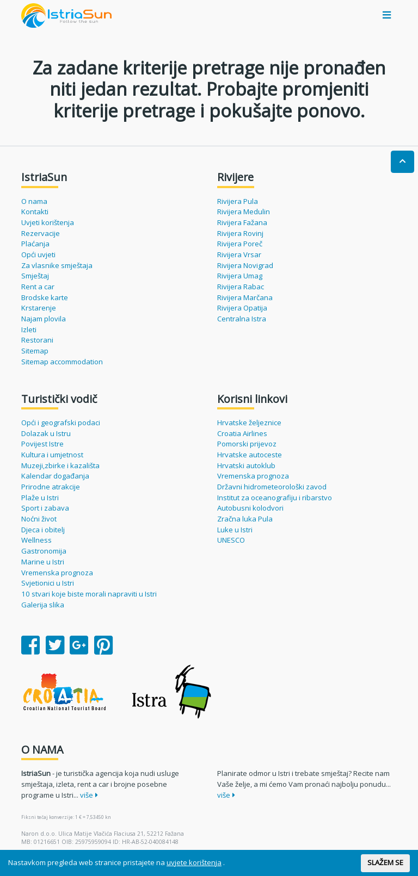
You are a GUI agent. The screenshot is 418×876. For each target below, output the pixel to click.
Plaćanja (35, 243)
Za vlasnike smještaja (57, 265)
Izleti (28, 329)
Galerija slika (42, 605)
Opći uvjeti (38, 254)
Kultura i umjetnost (52, 454)
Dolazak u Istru (46, 433)
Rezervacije (40, 233)
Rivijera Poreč (239, 243)
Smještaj (35, 276)
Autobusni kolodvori (250, 508)
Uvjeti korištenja (47, 222)
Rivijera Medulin (243, 211)
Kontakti (34, 211)
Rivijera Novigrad (245, 265)
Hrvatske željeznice (249, 422)
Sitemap (34, 351)
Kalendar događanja (55, 476)
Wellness (36, 540)
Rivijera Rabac (240, 286)
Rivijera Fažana (242, 222)
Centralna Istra (241, 319)
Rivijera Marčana (245, 297)
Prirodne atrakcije (50, 487)
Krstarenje (38, 308)
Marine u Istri (42, 562)
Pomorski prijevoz (246, 444)
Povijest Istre (42, 444)
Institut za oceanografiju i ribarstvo (274, 497)
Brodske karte (44, 297)
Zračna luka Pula (245, 519)
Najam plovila (43, 319)
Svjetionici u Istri (47, 583)
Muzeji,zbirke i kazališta (60, 465)
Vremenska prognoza (57, 572)
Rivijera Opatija (242, 308)
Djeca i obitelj (43, 530)
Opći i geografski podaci (60, 422)
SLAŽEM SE (385, 862)
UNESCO (231, 540)
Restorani (37, 340)
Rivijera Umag (239, 276)
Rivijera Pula (237, 201)
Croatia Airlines (242, 433)
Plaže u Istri (40, 497)
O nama (34, 201)
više (89, 795)
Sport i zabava (45, 508)
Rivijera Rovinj (240, 233)
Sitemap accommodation (62, 361)
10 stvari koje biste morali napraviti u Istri (89, 594)
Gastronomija (43, 551)
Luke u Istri (235, 530)
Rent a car (37, 286)
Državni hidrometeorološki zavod (272, 487)
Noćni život (39, 519)
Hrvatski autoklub (246, 465)
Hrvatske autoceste (249, 454)
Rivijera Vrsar (239, 254)
